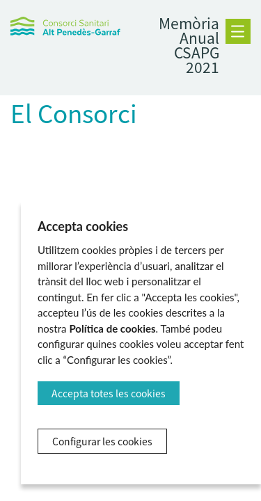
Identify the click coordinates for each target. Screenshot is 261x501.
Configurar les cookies (102, 441)
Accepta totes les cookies (109, 393)
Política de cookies (112, 328)
